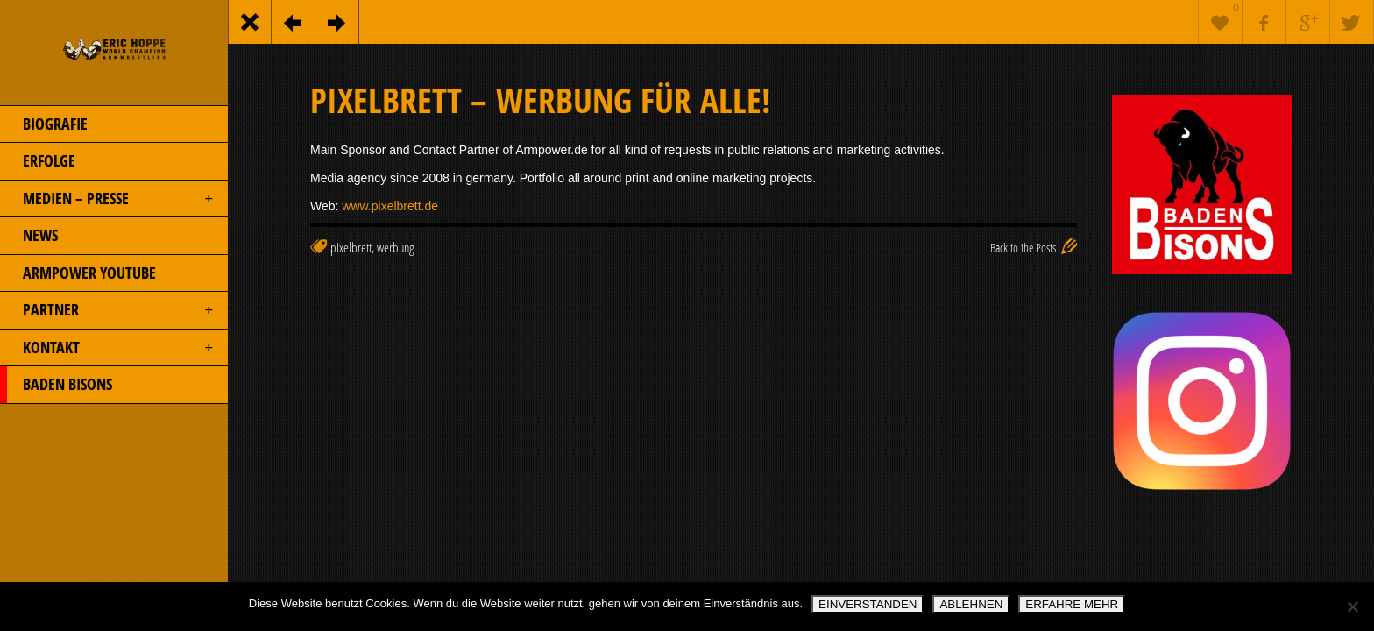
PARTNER (108, 310)
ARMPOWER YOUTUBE (78, 273)
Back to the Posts (1023, 247)
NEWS (29, 235)
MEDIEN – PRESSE (108, 199)
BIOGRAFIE (44, 124)
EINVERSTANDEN (867, 604)
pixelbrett (351, 247)
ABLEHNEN (970, 604)
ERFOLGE (37, 161)
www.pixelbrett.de (390, 206)
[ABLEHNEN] (1352, 606)
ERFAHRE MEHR (1071, 604)
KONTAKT (108, 348)
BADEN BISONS (56, 384)
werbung (395, 247)
